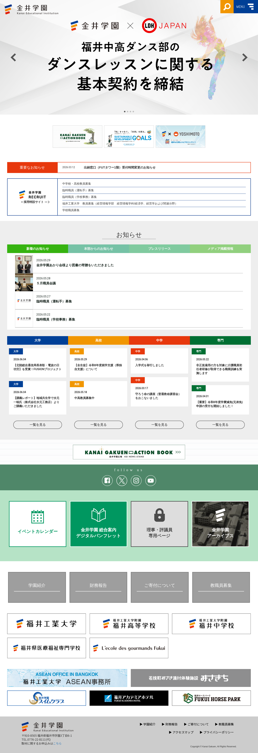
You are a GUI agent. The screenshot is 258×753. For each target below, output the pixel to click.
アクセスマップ (181, 732)
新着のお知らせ (37, 249)
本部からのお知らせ (98, 249)
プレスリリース (159, 249)
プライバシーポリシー (217, 732)
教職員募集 (224, 724)
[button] (124, 111)
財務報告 (170, 724)
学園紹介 (148, 724)
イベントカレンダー (37, 522)
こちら (57, 743)
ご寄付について (196, 724)
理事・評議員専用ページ (159, 523)
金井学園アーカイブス (220, 523)
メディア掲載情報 (220, 249)
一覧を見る (38, 425)
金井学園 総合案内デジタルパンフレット (98, 523)
